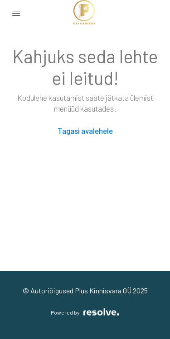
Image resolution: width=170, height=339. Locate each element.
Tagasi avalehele (85, 130)
